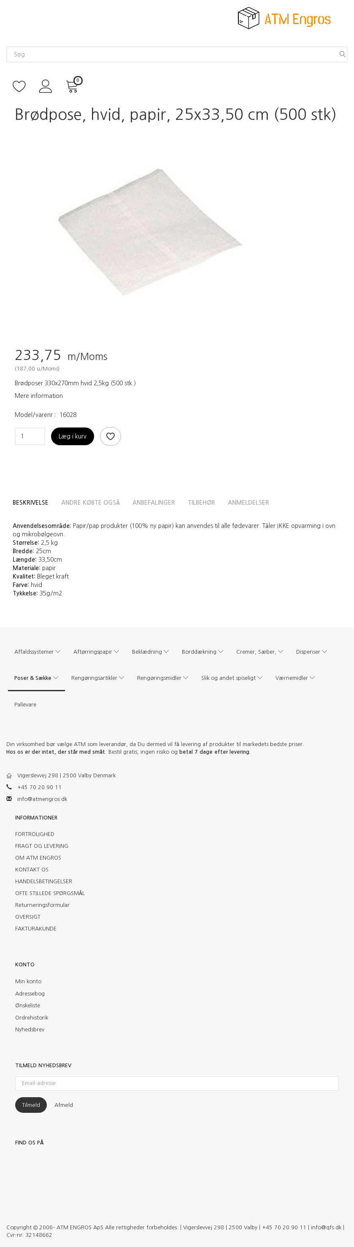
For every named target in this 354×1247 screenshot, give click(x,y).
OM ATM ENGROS (38, 857)
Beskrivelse (31, 503)
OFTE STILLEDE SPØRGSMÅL (50, 893)
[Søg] (343, 54)
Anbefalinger (153, 503)
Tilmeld (31, 1105)
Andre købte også (90, 503)
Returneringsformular (42, 905)
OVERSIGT (28, 917)
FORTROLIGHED (34, 834)
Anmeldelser (248, 503)
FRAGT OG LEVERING (41, 846)
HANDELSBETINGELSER (43, 881)
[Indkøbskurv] (73, 85)
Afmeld (63, 1105)
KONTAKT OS (32, 869)
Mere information (39, 396)
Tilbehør (201, 503)
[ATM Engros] (284, 17)
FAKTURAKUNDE (36, 928)
